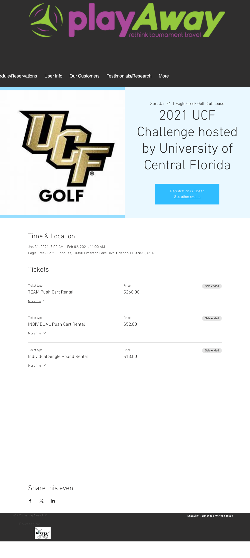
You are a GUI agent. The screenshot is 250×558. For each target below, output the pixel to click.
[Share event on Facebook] (30, 501)
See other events (187, 197)
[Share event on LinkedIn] (53, 501)
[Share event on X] (41, 501)
